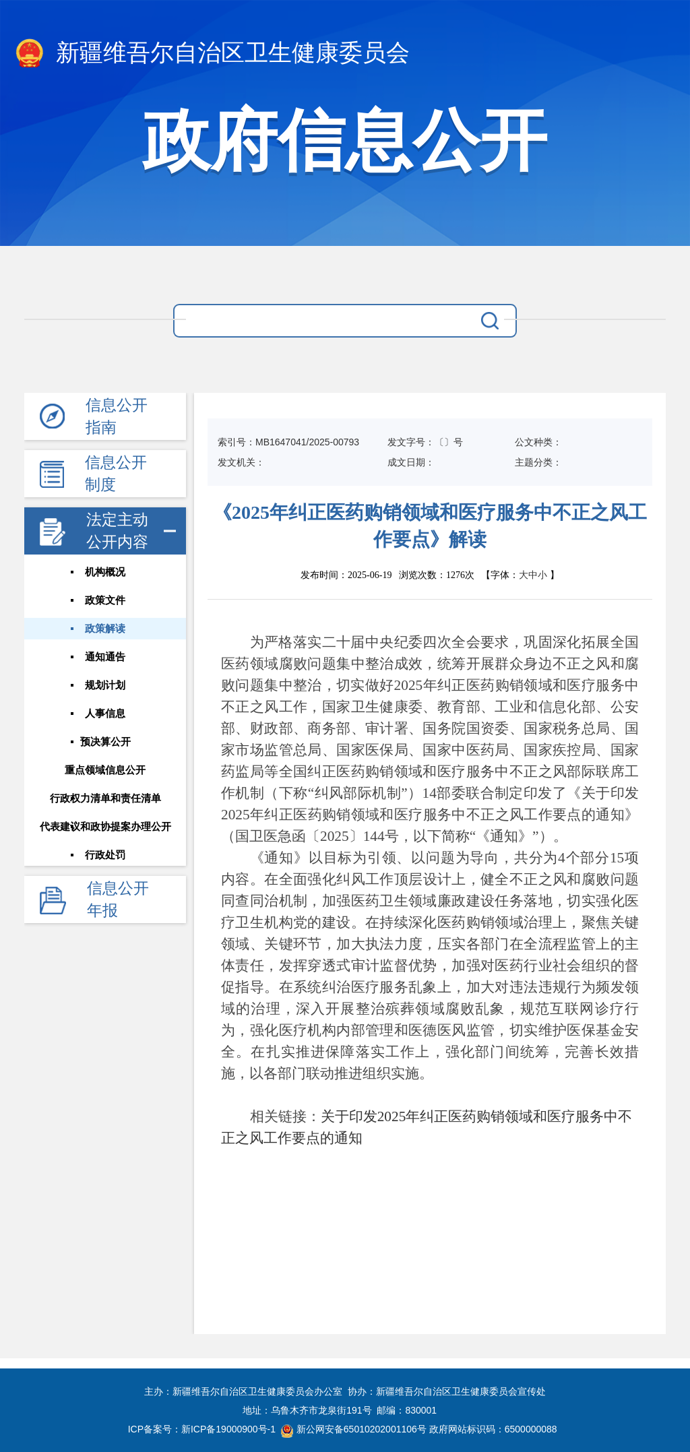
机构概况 (105, 572)
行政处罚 (105, 855)
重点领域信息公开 (105, 770)
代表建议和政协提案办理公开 (105, 826)
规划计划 (105, 685)
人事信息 (105, 713)
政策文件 (105, 600)
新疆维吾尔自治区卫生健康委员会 (211, 54)
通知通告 (105, 657)
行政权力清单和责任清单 (105, 798)
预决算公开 (105, 741)
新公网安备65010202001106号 (354, 1429)
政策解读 (105, 628)
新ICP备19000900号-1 (228, 1429)
